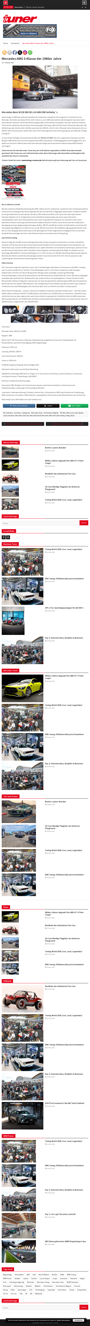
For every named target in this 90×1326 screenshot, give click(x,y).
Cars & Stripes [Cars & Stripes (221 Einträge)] (45, 1278)
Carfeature (9, 413)
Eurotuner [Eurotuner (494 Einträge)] (63, 1278)
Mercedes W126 (35, 416)
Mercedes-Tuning (59, 416)
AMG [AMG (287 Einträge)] (28, 1275)
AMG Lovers (70, 413)
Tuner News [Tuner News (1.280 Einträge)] (62, 1290)
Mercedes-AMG (47, 416)
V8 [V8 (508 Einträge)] (26, 1294)
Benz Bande (79, 413)
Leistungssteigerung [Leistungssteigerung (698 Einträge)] (16, 1282)
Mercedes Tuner (36, 413)
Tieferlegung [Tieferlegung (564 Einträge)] (39, 1290)
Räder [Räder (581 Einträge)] (13, 1290)
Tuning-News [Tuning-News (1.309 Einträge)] (81, 1290)
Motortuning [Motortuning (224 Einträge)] (18, 1286)
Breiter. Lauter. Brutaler (35, 7)
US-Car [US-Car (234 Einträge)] (5, 1294)
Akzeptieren (78, 1320)
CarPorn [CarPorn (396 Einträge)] (34, 1278)
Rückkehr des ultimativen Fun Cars (60, 474)
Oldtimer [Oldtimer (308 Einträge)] (38, 1286)
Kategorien (26, 413)
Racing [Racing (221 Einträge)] (5, 1290)
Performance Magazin (51, 413)
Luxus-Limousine (8, 416)
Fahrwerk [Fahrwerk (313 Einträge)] (73, 1278)
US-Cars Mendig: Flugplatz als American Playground (62, 488)
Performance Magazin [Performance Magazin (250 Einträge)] (63, 1286)
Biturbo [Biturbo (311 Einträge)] (54, 1275)
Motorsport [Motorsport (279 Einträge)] (7, 1286)
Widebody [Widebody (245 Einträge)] (38, 1294)
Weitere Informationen (63, 1320)
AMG (63, 413)
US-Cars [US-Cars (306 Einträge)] (14, 1294)
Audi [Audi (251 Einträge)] (34, 1275)
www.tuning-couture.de (31, 160)
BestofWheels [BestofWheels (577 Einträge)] (44, 1275)
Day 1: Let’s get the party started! (60, 1214)
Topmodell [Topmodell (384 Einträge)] (51, 1290)
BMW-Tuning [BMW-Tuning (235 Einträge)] (71, 1275)
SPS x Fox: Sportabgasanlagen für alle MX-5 (64, 608)
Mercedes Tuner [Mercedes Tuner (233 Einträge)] (58, 1282)
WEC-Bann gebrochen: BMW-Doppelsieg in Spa (65, 1241)
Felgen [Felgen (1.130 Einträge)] (82, 1278)
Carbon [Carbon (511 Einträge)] (25, 1278)
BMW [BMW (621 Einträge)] (62, 1275)
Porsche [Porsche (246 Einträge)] (77, 1286)
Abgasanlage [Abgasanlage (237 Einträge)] (7, 1275)
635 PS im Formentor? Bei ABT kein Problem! (64, 1103)
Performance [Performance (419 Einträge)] (48, 1286)
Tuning (67, 416)
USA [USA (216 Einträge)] (21, 1294)
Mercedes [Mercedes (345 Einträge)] (30, 1282)
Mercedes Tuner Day (22, 416)
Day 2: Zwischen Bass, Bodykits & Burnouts (64, 638)
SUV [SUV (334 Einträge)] (30, 1290)
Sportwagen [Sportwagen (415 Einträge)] (22, 1290)
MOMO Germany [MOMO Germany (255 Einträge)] (72, 1282)
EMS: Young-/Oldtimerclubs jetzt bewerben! (64, 578)
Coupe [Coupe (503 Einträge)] (55, 1278)
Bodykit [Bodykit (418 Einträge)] (17, 1278)
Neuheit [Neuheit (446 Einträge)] (29, 1286)
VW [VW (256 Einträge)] (31, 1294)
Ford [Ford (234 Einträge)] (4, 1282)
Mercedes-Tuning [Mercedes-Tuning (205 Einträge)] (43, 1282)
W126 (72, 416)
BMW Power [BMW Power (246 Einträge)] (7, 1278)
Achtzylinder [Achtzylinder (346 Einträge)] (19, 1275)
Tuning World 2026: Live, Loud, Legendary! (63, 500)
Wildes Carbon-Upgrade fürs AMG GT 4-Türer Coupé (64, 461)
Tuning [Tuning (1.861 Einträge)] (71, 1290)
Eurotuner (17, 413)
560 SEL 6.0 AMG (46, 138)
